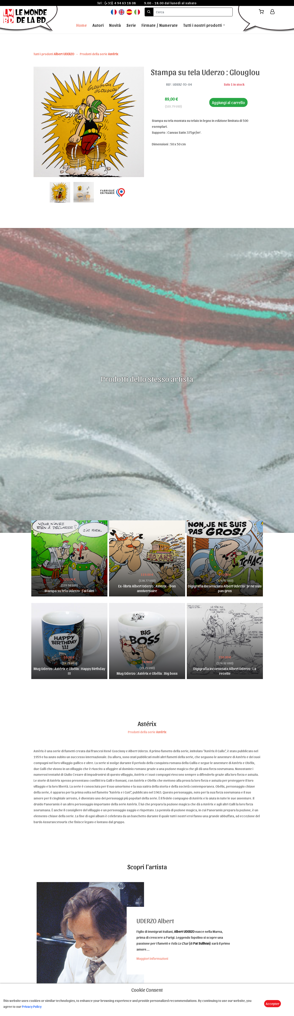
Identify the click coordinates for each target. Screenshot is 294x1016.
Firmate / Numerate (160, 25)
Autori (98, 25)
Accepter (272, 1003)
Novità (115, 25)
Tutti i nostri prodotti (202, 25)
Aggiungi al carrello (228, 102)
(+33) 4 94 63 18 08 (120, 3)
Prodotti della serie (99, 54)
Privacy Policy (32, 1006)
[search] (193, 12)
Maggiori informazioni (152, 958)
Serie (131, 25)
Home (81, 25)
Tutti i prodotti (54, 54)
